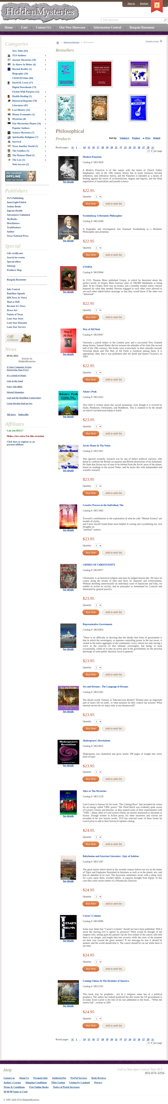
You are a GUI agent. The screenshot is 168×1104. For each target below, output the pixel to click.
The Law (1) (16, 160)
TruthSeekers (14, 227)
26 (139, 147)
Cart (24, 27)
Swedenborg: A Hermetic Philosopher (102, 215)
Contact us (9, 1078)
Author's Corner (12, 1082)
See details (68, 182)
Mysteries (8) (17, 119)
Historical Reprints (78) (22, 101)
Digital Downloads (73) (24, 87)
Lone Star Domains (17, 323)
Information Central (107, 27)
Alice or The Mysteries (94, 791)
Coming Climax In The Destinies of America (106, 981)
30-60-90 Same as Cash (15, 1091)
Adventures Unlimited (18, 215)
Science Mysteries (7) (21, 132)
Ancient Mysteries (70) (22, 60)
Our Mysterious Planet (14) (24, 123)
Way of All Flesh (91, 329)
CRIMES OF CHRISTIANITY (99, 564)
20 (111, 147)
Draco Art (12, 310)
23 (125, 147)
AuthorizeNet (59, 1078)
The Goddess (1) (18, 151)
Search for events (16, 257)
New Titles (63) (20, 51)
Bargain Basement (16, 279)
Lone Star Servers (16, 327)
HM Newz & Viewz (17, 297)
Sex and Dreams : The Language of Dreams (105, 686)
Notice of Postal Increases (66, 1087)
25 (134, 147)
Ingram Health (14, 210)
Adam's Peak (90, 391)
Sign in (131, 3)
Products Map (14, 270)
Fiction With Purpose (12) (25, 91)
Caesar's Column (92, 915)
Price (147, 138)
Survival (14, 141)
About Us (24, 1078)
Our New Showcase (72, 27)
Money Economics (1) (21, 114)
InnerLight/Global (16, 202)
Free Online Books (39, 1087)
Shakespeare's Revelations (96, 740)
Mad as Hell (13, 302)
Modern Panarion (92, 157)
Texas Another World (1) (23, 146)
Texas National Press (18, 236)
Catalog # (124, 138)
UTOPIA (87, 267)
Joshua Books (14, 206)
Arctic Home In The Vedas (96, 445)
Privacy (98, 1082)
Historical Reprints (71, 42)
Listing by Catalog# (79, 1082)
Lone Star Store (15, 318)
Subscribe (23, 414)
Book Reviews (98, 1078)
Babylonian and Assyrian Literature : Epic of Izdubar (111, 856)
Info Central (13, 289)
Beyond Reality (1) (20, 69)
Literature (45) (20, 105)
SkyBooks (12, 219)
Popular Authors (21, 128)
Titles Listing (58, 1082)
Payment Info (40, 1078)
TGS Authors (17, 55)
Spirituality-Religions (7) (23, 137)
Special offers (14, 261)
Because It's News (16, 306)
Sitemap (11, 266)
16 (93, 147)
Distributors (13, 223)
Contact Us (43, 27)
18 (102, 147)
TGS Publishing (15, 198)
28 (148, 147)
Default (156, 138)
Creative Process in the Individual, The (103, 505)
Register (144, 3)
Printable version (152, 41)
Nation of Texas (15, 314)
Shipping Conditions (36, 1082)
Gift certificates (15, 253)
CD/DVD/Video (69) (22, 78)
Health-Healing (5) (20, 96)
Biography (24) (20, 73)
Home (9, 27)
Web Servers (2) (20, 164)
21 (116, 147)
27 (143, 147)
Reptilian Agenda (16, 293)
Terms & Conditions (14, 1087)
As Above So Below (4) (22, 64)
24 (130, 147)
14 (84, 147)
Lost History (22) (19, 110)
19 (107, 147)
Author (11, 231)
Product (136, 138)
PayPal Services (79, 1078)
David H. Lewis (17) (20, 82)
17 (98, 147)
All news (11, 414)
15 (89, 147)
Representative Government (97, 624)
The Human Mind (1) (21, 155)
